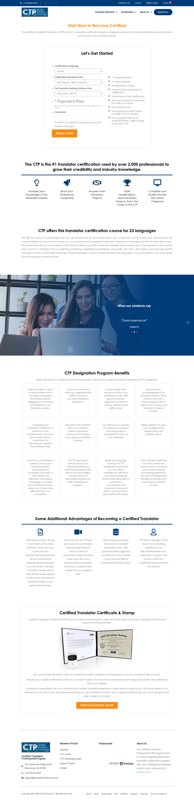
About (89, 794)
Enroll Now (151, 3)
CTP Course (65, 754)
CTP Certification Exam (71, 759)
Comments (60, 112)
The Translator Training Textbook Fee (73, 88)
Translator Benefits (106, 12)
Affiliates (124, 794)
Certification (128, 12)
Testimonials (106, 794)
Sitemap (144, 794)
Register (64, 749)
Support (134, 794)
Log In (138, 3)
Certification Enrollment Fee (69, 77)
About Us (146, 12)
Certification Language (67, 66)
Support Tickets (67, 763)
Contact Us (124, 3)
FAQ (116, 794)
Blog (96, 794)
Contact (63, 768)
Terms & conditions (158, 794)
